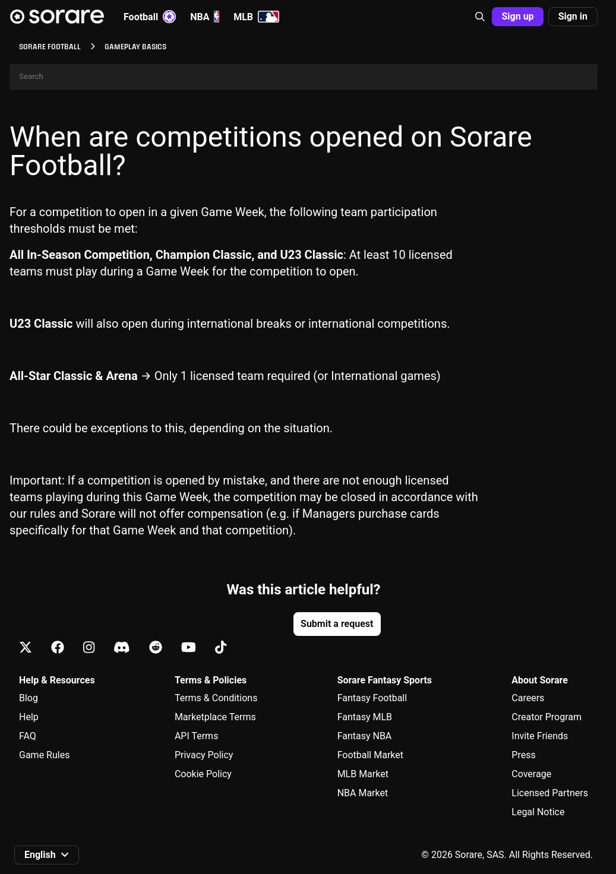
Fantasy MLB (364, 717)
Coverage (531, 774)
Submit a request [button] (337, 623)
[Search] (304, 77)
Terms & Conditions (216, 698)
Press (523, 755)
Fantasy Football (372, 698)
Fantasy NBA (364, 736)
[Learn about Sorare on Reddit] (155, 648)
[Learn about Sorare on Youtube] (188, 648)
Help (29, 717)
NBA (204, 17)
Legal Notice (537, 812)
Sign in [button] (572, 16)
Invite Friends (539, 736)
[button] (480, 16)
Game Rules (44, 755)
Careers (527, 698)
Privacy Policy (204, 755)
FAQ (27, 736)
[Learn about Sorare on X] (25, 648)
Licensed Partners (549, 793)
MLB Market (362, 774)
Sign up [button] (517, 16)
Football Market (370, 755)
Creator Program (546, 717)
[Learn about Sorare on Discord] (122, 648)
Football (150, 16)
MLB (256, 17)
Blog (28, 698)
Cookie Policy (203, 774)
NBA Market (362, 793)
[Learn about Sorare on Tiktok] (220, 648)
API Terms (197, 736)
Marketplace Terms (215, 717)
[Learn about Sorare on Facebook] (57, 648)
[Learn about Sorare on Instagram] (88, 648)
